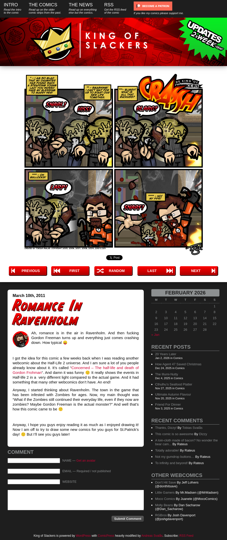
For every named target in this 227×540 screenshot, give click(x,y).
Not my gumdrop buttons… (174, 457)
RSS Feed (186, 535)
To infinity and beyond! (171, 463)
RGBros (161, 515)
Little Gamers (165, 492)
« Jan (155, 335)
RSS (115, 8)
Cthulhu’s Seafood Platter (173, 384)
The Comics (45, 8)
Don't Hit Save (165, 482)
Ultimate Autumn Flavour (173, 394)
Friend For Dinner (168, 404)
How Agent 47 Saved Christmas (178, 364)
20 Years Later (165, 354)
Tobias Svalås (192, 428)
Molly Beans (164, 505)
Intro (12, 8)
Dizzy (203, 434)
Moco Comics (165, 499)
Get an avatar (86, 460)
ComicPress (106, 535)
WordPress (83, 535)
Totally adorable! (167, 450)
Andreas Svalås (152, 535)
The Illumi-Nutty (166, 374)
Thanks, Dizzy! (166, 428)
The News (83, 8)
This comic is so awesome (174, 434)
